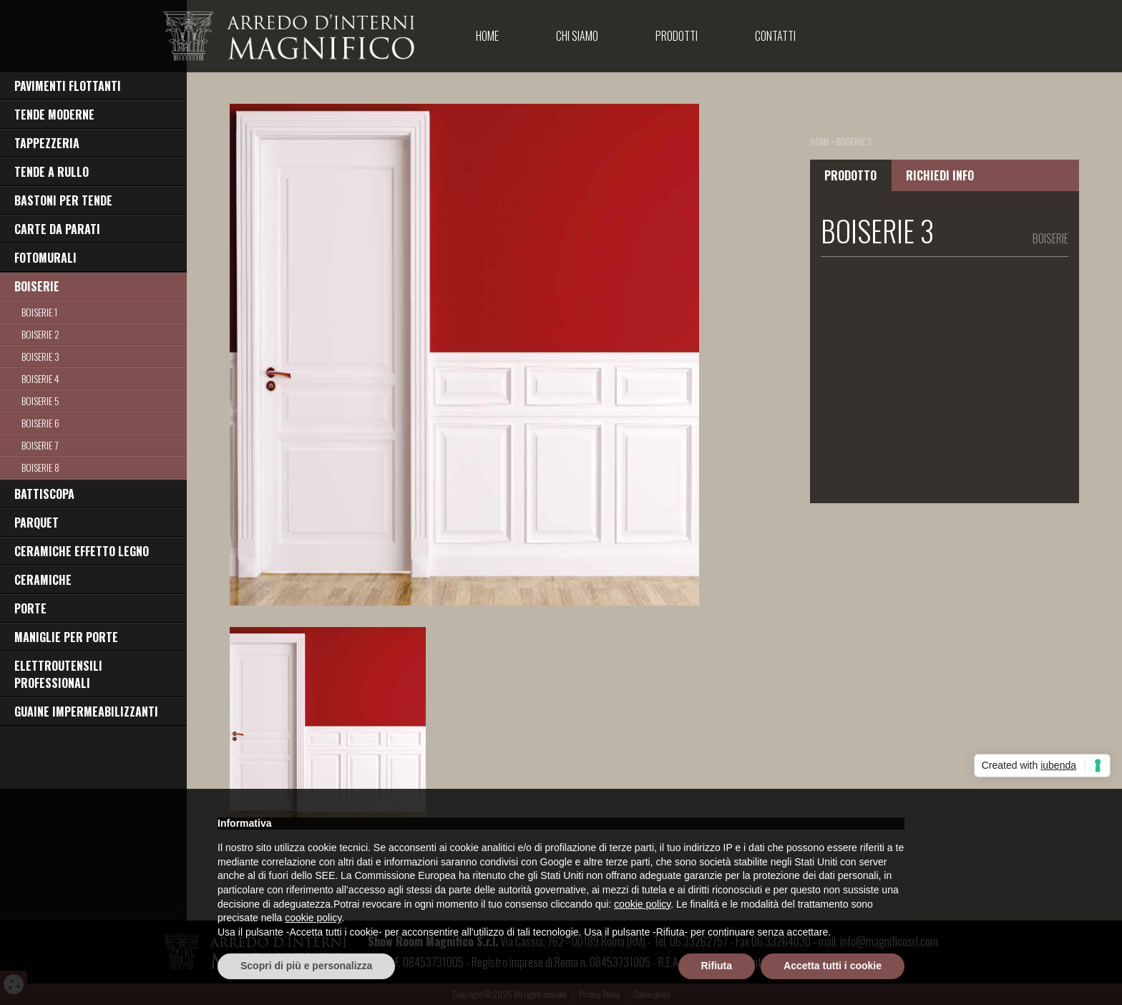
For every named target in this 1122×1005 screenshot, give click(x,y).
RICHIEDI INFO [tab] (940, 175)
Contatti (775, 35)
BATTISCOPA (44, 493)
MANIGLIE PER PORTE (66, 637)
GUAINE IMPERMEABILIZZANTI (86, 711)
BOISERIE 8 (40, 467)
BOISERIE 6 (40, 422)
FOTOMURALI (45, 257)
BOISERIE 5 (40, 400)
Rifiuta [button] (717, 965)
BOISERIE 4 (40, 378)
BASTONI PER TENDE (63, 200)
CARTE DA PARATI (57, 229)
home (819, 141)
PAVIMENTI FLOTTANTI (67, 85)
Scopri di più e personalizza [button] (306, 965)
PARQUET (36, 522)
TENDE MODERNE (54, 114)
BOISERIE (36, 286)
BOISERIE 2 (40, 333)
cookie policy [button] (642, 904)
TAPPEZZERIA (46, 143)
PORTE (30, 608)
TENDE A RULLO (51, 171)
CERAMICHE (43, 579)
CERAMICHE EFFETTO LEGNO (81, 551)
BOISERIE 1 (39, 311)
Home (487, 35)
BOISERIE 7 (39, 444)
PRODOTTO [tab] (850, 175)
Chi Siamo (577, 35)
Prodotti (676, 35)
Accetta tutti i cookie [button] (833, 965)
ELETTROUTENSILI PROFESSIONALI (58, 674)
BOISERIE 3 (40, 356)
